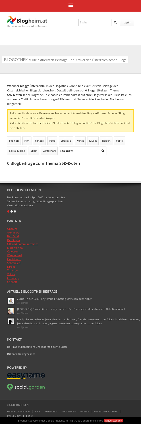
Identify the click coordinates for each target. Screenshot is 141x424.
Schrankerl (14, 263)
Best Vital (13, 236)
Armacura (13, 232)
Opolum (12, 229)
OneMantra (14, 259)
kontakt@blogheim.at (21, 354)
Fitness (39, 141)
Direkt (11, 267)
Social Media (17, 151)
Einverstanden (113, 420)
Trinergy (12, 270)
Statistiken (68, 411)
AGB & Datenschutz (105, 411)
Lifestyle (66, 141)
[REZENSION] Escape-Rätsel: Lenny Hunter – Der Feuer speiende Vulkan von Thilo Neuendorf (71, 309)
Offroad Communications (22, 244)
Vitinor (11, 274)
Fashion (14, 141)
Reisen (106, 141)
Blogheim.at (27, 20)
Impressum (14, 416)
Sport (34, 151)
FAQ (37, 411)
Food (52, 141)
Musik (93, 141)
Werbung (51, 411)
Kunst (80, 141)
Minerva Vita (15, 248)
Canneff (12, 282)
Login (127, 22)
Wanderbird (14, 255)
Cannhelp (13, 278)
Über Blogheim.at (18, 411)
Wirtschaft (49, 151)
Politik (119, 141)
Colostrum (13, 251)
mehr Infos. (97, 420)
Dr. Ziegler (13, 240)
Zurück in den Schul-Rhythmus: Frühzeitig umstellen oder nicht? (54, 298)
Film (26, 141)
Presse (84, 411)
